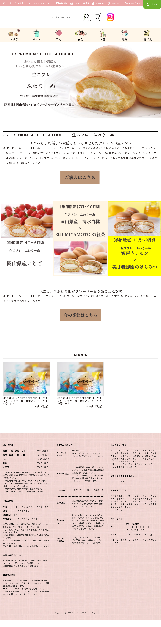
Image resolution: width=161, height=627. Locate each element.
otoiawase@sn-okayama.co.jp (139, 540)
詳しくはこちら (118, 488)
